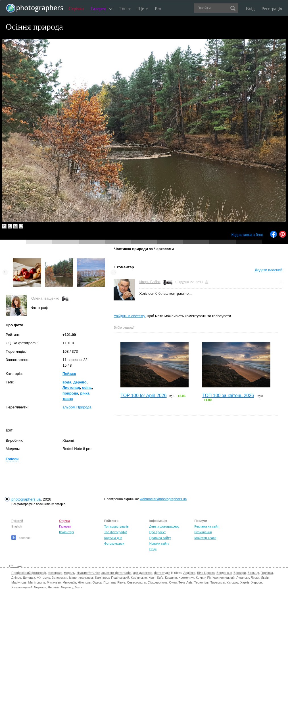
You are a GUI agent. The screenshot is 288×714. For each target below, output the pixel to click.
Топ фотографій (115, 532)
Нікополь (84, 582)
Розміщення (203, 532)
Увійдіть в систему (129, 316)
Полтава (109, 582)
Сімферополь (157, 582)
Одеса (96, 582)
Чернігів (53, 587)
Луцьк (255, 577)
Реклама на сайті (206, 526)
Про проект (157, 532)
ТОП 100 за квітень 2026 (228, 395)
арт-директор (143, 572)
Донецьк (29, 577)
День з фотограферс (164, 526)
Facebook (20, 537)
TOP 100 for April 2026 (143, 395)
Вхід (250, 8)
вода (66, 382)
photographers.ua (26, 499)
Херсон (256, 582)
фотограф (55, 572)
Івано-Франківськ (81, 577)
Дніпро (16, 577)
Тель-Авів (185, 582)
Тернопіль (201, 582)
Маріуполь (18, 582)
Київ (160, 577)
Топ (125, 8)
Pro (158, 8)
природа (70, 393)
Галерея (102, 8)
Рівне (121, 582)
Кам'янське (139, 577)
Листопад (71, 387)
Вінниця (253, 572)
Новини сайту (159, 543)
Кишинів (171, 577)
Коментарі (66, 532)
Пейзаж (69, 373)
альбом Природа (76, 407)
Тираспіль (217, 582)
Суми (173, 582)
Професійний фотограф (28, 572)
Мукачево (54, 582)
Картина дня (113, 537)
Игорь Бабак (149, 282)
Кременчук (186, 577)
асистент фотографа (116, 572)
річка (84, 393)
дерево (79, 382)
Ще (142, 8)
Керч (152, 577)
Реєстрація (272, 8)
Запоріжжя (59, 577)
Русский (17, 520)
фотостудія (162, 572)
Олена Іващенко (45, 298)
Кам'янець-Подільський (112, 577)
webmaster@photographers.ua (163, 499)
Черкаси (40, 587)
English (16, 526)
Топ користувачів (116, 526)
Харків (245, 582)
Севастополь (136, 582)
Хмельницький (21, 587)
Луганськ (242, 577)
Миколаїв (69, 582)
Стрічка (76, 8)
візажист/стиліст (87, 572)
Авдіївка (189, 572)
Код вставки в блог (247, 235)
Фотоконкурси (114, 543)
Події (153, 549)
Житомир (43, 577)
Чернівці (67, 587)
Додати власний (268, 270)
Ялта (78, 587)
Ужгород (233, 582)
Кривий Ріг (203, 577)
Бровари (239, 572)
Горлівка (267, 572)
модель (69, 572)
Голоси (12, 459)
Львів (265, 577)
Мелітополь (36, 582)
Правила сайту (160, 537)
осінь (87, 387)
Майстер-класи (205, 537)
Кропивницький (223, 577)
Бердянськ (224, 572)
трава (67, 399)
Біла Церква (206, 572)
